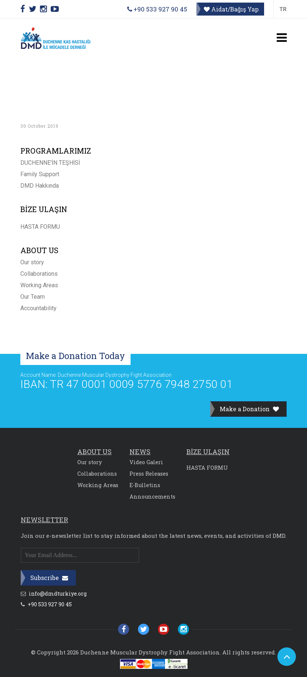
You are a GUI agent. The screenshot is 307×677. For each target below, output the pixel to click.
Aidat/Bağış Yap (231, 9)
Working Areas (39, 285)
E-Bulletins (144, 485)
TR (283, 9)
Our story (32, 262)
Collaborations (39, 273)
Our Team (32, 296)
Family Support (39, 174)
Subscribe (49, 578)
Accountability (38, 308)
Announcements (152, 496)
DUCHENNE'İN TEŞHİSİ (50, 162)
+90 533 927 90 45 (157, 9)
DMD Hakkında (39, 185)
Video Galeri (146, 462)
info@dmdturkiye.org (54, 593)
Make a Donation (249, 409)
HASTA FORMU (40, 226)
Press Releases (148, 473)
